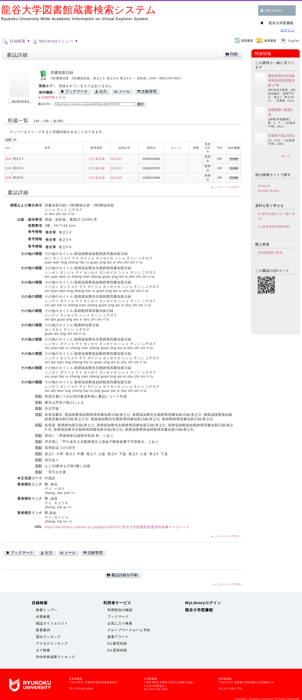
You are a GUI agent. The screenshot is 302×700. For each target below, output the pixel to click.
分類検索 (43, 616)
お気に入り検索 (119, 623)
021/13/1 (116, 158)
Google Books (268, 190)
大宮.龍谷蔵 (96, 158)
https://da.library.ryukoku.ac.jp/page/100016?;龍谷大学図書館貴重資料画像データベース (117, 527)
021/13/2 (116, 168)
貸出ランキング (48, 637)
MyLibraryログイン (203, 603)
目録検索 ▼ (16, 41)
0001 (8, 158)
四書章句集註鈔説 (281, 135)
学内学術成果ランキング (55, 657)
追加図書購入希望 (270, 252)
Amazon (264, 186)
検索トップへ (46, 610)
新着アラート (118, 637)
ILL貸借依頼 (117, 650)
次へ (284, 156)
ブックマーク (118, 616)
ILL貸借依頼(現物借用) (274, 226)
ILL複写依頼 (117, 643)
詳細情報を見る (53, 97)
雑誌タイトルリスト (52, 623)
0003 (8, 177)
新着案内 (43, 630)
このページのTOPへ (227, 187)
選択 (140, 104)
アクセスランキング (52, 643)
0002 (8, 168)
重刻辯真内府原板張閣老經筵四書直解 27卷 (281, 80)
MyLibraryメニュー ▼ (55, 41)
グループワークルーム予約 (128, 630)
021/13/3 (116, 177)
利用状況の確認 (119, 610)
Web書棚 (234, 159)
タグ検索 (43, 650)
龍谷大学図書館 (199, 610)
